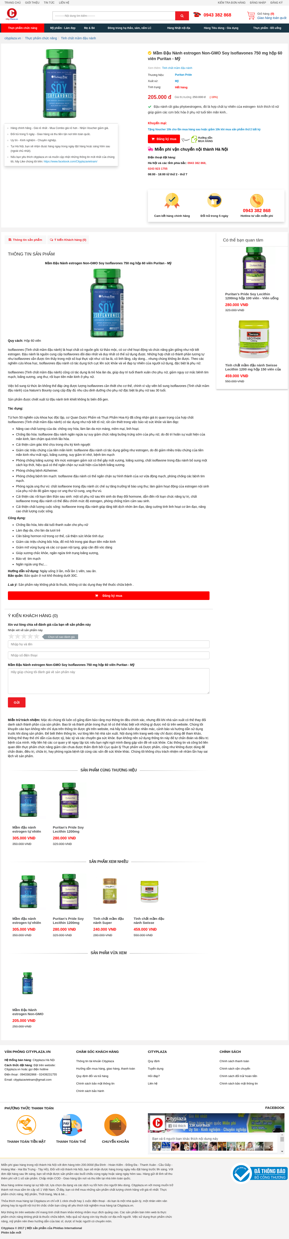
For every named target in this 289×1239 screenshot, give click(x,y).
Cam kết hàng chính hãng (172, 216)
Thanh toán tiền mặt (26, 1143)
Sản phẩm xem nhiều (108, 863)
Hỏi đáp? (154, 1077)
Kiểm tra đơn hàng (231, 2)
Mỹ (177, 81)
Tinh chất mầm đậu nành (177, 68)
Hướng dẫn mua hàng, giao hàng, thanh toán (105, 1070)
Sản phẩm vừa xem (109, 954)
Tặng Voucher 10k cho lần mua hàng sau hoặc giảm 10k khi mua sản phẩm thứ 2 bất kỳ (204, 129)
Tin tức (49, 2)
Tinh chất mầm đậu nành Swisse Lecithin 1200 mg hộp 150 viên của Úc (149, 922)
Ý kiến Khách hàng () (70, 240)
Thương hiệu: (156, 75)
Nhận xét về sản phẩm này (25, 631)
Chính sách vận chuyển (235, 1070)
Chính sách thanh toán (234, 1062)
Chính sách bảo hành (90, 1092)
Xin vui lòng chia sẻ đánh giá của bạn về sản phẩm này (49, 626)
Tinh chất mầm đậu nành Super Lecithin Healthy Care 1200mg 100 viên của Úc (108, 922)
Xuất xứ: (153, 81)
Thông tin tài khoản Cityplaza (95, 1062)
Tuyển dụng (155, 1070)
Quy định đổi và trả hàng (92, 1077)
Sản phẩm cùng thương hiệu (108, 771)
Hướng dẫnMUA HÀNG (205, 139)
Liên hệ (64, 2)
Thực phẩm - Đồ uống (267, 28)
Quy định (154, 1062)
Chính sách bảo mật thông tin (95, 1085)
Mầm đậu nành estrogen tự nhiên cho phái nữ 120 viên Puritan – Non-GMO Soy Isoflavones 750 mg (28, 831)
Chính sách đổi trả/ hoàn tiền (238, 1077)
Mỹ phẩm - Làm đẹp (62, 28)
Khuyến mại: (157, 123)
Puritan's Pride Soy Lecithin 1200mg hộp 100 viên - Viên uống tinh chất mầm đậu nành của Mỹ (68, 831)
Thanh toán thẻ (71, 1143)
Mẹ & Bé (89, 28)
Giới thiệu (32, 2)
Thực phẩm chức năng (22, 28)
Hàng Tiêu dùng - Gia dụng (221, 28)
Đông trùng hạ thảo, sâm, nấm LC (129, 28)
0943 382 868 (217, 14)
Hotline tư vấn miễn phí (256, 216)
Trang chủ (13, 2)
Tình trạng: (154, 87)
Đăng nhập (258, 2)
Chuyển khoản (115, 1143)
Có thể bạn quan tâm (243, 240)
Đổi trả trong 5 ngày (214, 216)
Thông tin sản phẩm (25, 240)
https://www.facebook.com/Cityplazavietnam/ (70, 161)
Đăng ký (276, 2)
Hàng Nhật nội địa (178, 28)
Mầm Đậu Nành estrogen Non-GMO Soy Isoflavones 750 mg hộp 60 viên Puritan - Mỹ (71, 666)
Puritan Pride (183, 74)
